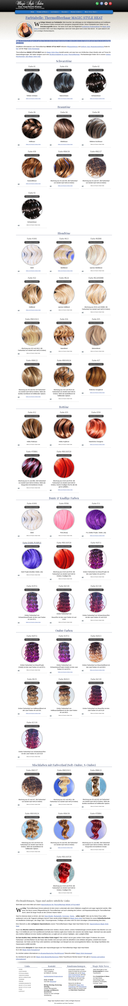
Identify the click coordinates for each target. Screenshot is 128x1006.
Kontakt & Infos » (76, 12)
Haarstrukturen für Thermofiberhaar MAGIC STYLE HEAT (60, 904)
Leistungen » (55, 12)
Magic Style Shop (53, 52)
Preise (21, 981)
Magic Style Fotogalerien (31, 950)
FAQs (20, 989)
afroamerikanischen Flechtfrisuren (52, 953)
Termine (21, 979)
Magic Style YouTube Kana (76, 976)
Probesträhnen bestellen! (32, 70)
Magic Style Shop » (91, 12)
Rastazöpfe (58, 916)
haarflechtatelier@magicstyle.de (53, 976)
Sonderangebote (25, 983)
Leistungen (23, 971)
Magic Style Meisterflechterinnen (47, 957)
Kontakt (22, 991)
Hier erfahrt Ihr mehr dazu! (100, 986)
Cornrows (65, 916)
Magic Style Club (76, 918)
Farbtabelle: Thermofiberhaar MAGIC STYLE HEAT (64, 18)
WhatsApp (53, 981)
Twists (72, 916)
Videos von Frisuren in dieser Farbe (33, 98)
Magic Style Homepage (84, 953)
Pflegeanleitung (72, 46)
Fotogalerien (23, 973)
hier (17, 48)
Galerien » (65, 12)
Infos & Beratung (25, 977)
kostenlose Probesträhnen (91, 26)
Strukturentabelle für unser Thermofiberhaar (64, 54)
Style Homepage (33, 48)
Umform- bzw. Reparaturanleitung (92, 46)
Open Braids (48, 916)
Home (32, 12)
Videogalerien (24, 975)
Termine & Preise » (42, 12)
